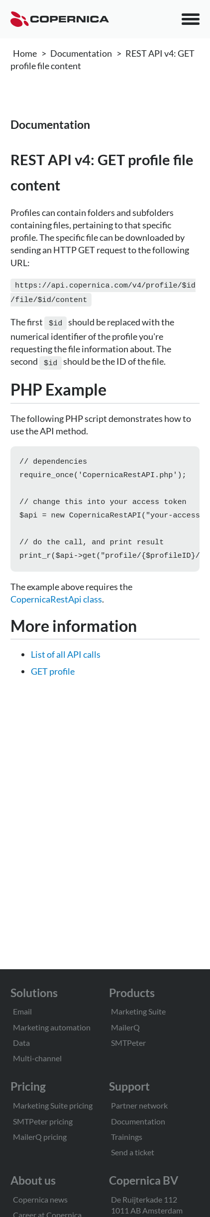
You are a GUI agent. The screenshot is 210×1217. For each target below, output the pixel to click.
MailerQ (125, 1027)
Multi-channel (37, 1058)
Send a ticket (132, 1152)
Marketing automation (52, 1027)
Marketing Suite (138, 1011)
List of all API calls (66, 658)
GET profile (53, 675)
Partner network (139, 1105)
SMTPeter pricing (43, 1121)
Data (21, 1042)
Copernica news (40, 1199)
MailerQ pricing (40, 1136)
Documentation (81, 53)
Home (25, 53)
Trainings (126, 1136)
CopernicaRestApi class (56, 603)
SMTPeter (128, 1042)
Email (22, 1011)
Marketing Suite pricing (53, 1105)
